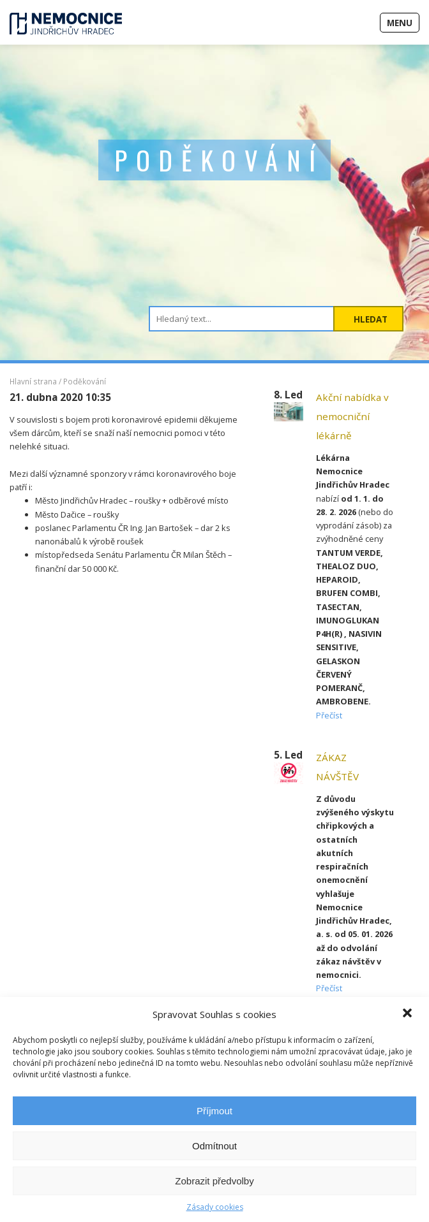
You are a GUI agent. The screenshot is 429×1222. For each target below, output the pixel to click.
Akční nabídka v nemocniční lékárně (352, 416)
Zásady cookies (214, 1207)
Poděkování (84, 381)
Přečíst (329, 715)
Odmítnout (214, 1145)
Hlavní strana (33, 381)
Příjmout (214, 1110)
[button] (408, 1014)
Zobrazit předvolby (214, 1180)
